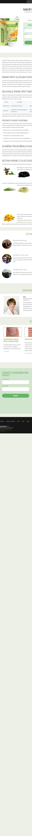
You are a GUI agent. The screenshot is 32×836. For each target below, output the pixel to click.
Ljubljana (26, 255)
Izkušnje (2, 421)
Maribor (25, 240)
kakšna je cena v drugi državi (26, 222)
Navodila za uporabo (10, 421)
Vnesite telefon (5, 386)
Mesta (23, 421)
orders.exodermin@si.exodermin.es (6, 427)
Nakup (15, 395)
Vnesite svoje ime (5, 379)
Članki (28, 421)
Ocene (18, 421)
